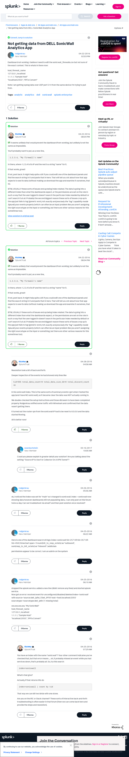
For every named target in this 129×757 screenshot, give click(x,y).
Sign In (118, 7)
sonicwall (47, 94)
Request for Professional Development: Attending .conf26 (107, 205)
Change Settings (32, 752)
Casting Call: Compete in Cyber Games (109, 234)
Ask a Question (109, 16)
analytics (29, 94)
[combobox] (49, 16)
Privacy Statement (12, 752)
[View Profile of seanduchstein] (31, 448)
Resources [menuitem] (28, 9)
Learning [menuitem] (100, 4)
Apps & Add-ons (28, 25)
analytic (18, 94)
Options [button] (117, 28)
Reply (82, 107)
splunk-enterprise (63, 94)
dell (38, 94)
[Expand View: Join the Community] (53, 3)
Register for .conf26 (109, 57)
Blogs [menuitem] (88, 4)
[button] (88, 38)
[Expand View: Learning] (104, 3)
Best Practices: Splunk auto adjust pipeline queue (107, 172)
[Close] (71, 745)
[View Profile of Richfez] (18, 134)
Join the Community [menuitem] (43, 4)
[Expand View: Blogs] (91, 3)
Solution (14, 126)
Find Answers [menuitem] (63, 4)
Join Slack (109, 104)
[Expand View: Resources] (34, 8)
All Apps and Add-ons (47, 25)
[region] (37, 749)
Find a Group (109, 145)
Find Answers (12, 25)
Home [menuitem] (26, 4)
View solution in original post (21, 216)
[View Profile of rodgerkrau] (20, 53)
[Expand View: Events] (81, 3)
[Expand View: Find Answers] (70, 3)
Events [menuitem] (77, 4)
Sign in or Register (100, 744)
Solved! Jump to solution (21, 37)
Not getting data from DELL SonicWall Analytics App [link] (31, 28)
